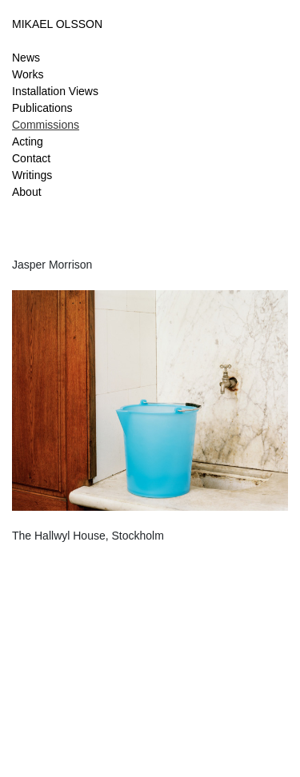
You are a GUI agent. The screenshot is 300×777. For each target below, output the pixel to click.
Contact (31, 158)
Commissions (45, 124)
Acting (27, 141)
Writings (32, 175)
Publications (42, 108)
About (27, 191)
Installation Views (55, 91)
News (26, 57)
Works (27, 74)
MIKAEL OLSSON (57, 24)
